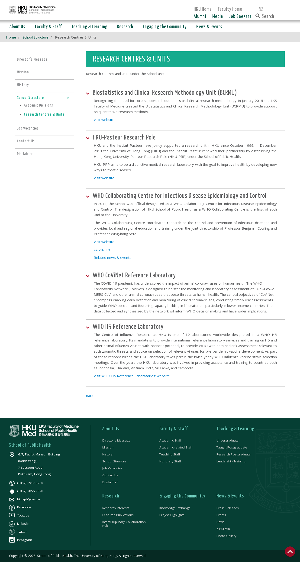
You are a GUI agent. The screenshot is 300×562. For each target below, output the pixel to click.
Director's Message (116, 440)
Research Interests (115, 508)
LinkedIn (19, 523)
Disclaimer (110, 482)
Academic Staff (170, 440)
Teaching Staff (169, 454)
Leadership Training (230, 461)
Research (110, 496)
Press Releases (227, 508)
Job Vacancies (112, 468)
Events (221, 515)
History (107, 454)
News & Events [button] (209, 27)
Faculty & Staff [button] (48, 27)
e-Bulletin (223, 529)
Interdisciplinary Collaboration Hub (124, 524)
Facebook (20, 507)
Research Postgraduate (233, 454)
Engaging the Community (182, 496)
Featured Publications (118, 515)
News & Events (230, 496)
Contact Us (110, 475)
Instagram (20, 540)
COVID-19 (102, 249)
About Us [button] (17, 27)
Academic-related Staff (175, 447)
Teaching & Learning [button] (89, 27)
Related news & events (112, 257)
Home (11, 37)
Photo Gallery (226, 536)
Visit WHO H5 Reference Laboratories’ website (132, 376)
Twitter (18, 532)
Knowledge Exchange (174, 508)
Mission (107, 447)
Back (89, 395)
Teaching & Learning (235, 428)
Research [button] (125, 27)
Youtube (19, 515)
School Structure (35, 37)
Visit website (104, 119)
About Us (110, 428)
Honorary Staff (170, 461)
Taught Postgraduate (231, 447)
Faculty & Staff (173, 428)
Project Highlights (171, 515)
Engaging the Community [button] (165, 27)
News (220, 522)
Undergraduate (227, 440)
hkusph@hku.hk (24, 499)
